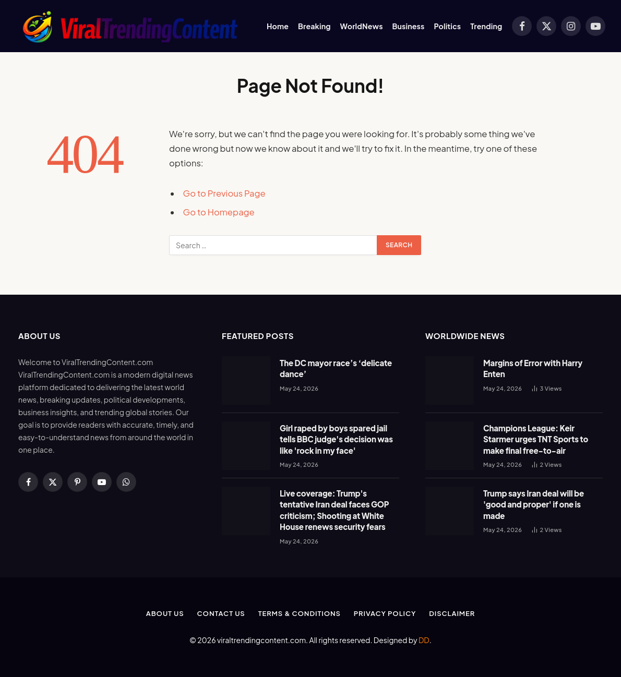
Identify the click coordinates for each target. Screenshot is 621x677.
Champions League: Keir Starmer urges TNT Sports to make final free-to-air (535, 439)
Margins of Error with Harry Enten (532, 368)
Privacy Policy (385, 613)
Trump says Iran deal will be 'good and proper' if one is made (533, 504)
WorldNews (361, 26)
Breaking (314, 26)
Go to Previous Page (224, 193)
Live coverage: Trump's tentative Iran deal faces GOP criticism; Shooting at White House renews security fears (334, 509)
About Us (165, 613)
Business (408, 26)
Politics (447, 26)
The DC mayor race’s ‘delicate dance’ (336, 368)
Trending (486, 26)
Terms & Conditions (299, 613)
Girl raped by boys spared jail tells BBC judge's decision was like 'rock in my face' (336, 439)
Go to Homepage (219, 212)
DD (424, 640)
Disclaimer (452, 613)
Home (278, 26)
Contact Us (221, 613)
